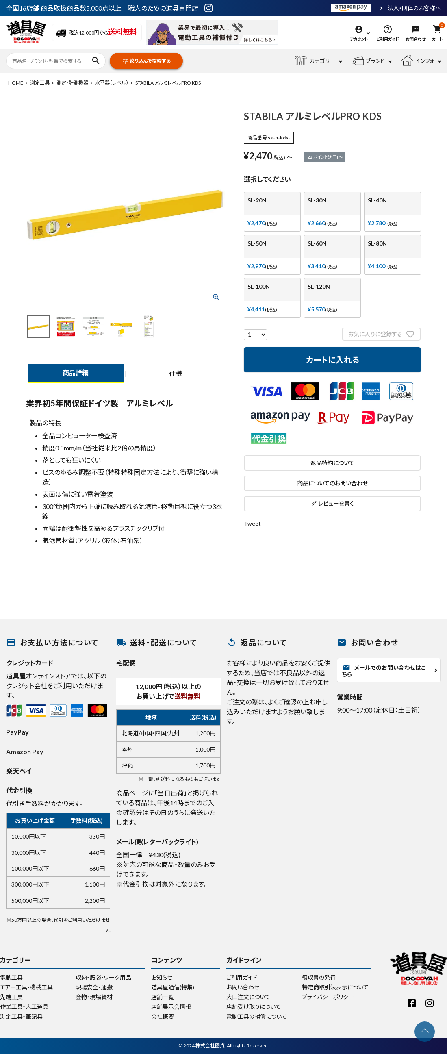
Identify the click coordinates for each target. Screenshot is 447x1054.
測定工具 (40, 83)
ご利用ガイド (241, 977)
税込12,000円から (96, 32)
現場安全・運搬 (94, 987)
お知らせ (161, 977)
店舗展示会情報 (171, 1006)
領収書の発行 (319, 977)
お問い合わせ (242, 987)
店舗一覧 (162, 996)
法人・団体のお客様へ (414, 8)
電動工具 (11, 977)
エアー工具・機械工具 (26, 987)
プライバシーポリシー (328, 996)
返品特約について (332, 462)
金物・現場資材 (94, 996)
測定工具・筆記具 (21, 1016)
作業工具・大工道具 (24, 1006)
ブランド (368, 61)
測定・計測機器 (72, 83)
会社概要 (162, 1016)
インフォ (417, 60)
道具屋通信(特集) (172, 987)
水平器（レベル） (111, 83)
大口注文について (248, 996)
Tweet (252, 523)
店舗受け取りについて (253, 1006)
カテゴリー (315, 61)
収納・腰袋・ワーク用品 (103, 977)
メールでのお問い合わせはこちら (384, 670)
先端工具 (11, 996)
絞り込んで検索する (146, 61)
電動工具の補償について (256, 1016)
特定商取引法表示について (335, 987)
